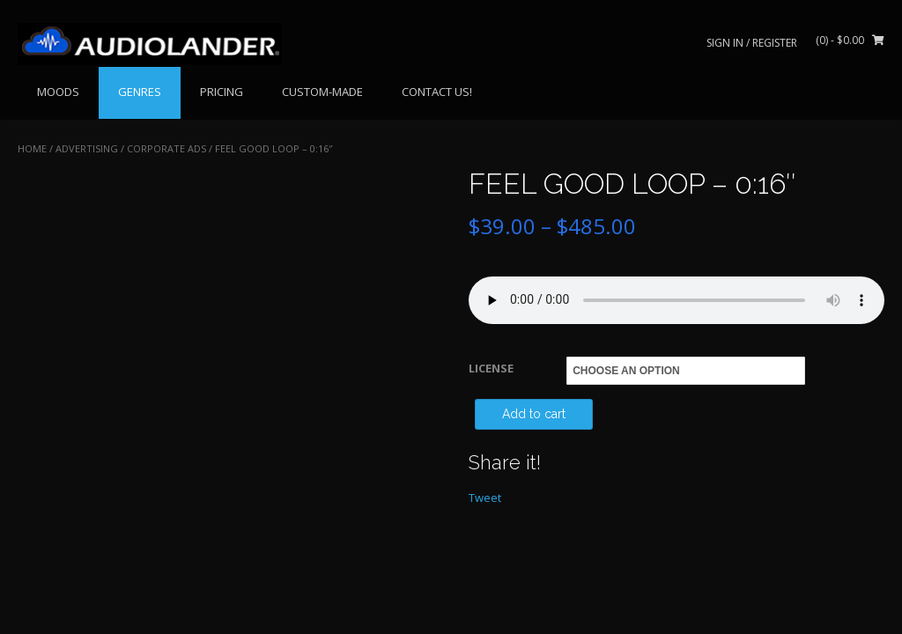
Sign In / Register (751, 42)
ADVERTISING (86, 148)
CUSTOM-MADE (322, 92)
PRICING (221, 92)
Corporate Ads (166, 148)
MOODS (58, 92)
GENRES (139, 92)
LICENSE (491, 368)
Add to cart (534, 414)
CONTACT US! (437, 92)
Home (32, 148)
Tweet (485, 497)
